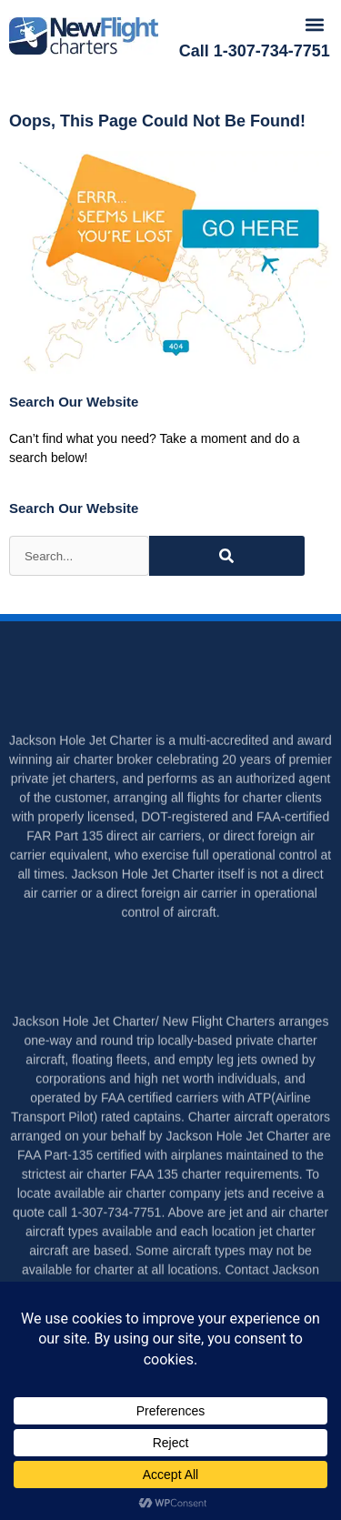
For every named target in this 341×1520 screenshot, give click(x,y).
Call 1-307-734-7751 (254, 51)
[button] (315, 24)
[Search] (227, 556)
